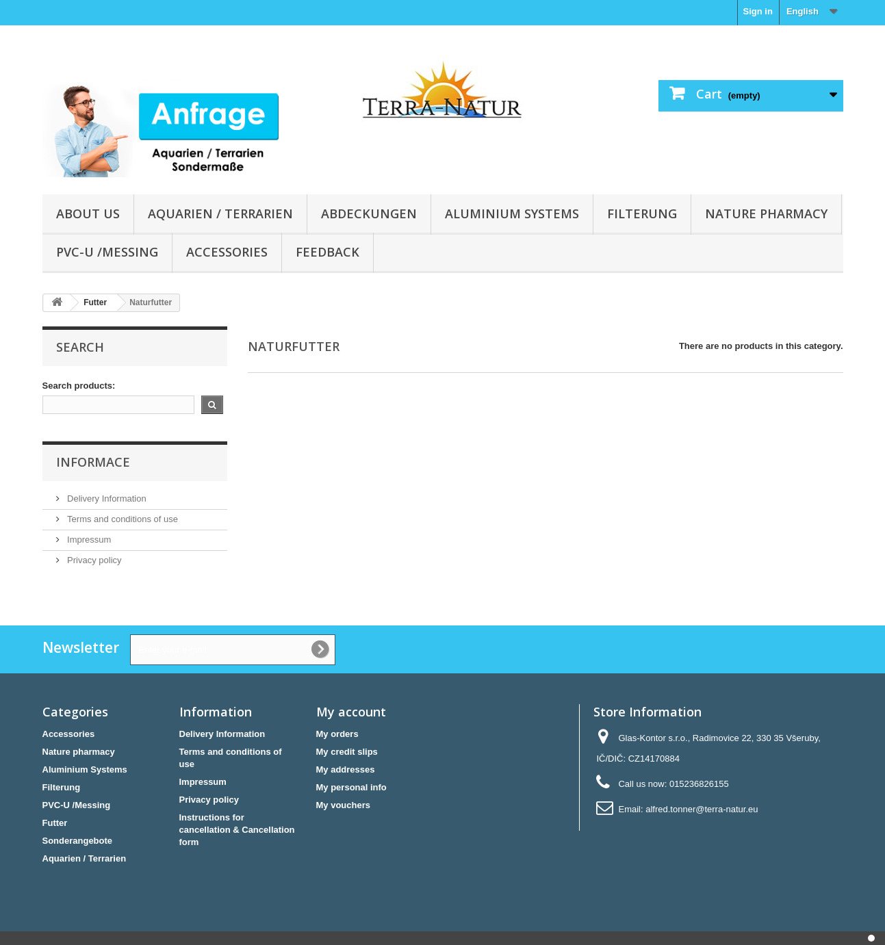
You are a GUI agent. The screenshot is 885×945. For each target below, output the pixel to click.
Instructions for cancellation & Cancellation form (237, 829)
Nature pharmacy (766, 213)
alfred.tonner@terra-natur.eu (701, 809)
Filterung (642, 213)
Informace (93, 462)
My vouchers (343, 805)
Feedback (327, 252)
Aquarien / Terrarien (220, 213)
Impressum (88, 539)
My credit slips (347, 752)
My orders (337, 734)
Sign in (758, 11)
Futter (55, 823)
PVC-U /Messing (107, 252)
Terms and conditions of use (121, 519)
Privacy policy (93, 560)
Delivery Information (105, 498)
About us (88, 213)
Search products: (79, 385)
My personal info (351, 787)
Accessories (227, 252)
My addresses (345, 769)
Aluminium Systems (512, 213)
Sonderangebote (77, 841)
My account (351, 711)
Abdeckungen (369, 213)
